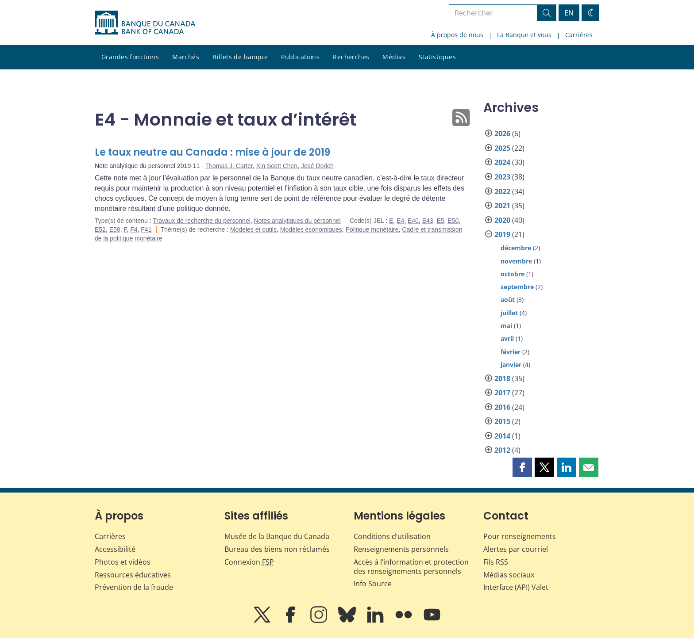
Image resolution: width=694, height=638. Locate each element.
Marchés (185, 57)
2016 (502, 407)
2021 (502, 205)
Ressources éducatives (133, 575)
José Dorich (317, 165)
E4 (400, 220)
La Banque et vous (524, 35)
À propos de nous (457, 35)
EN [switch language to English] (569, 13)
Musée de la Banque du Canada (276, 536)
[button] (522, 467)
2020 (502, 220)
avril (507, 338)
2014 (502, 436)
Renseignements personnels (401, 549)
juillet (509, 313)
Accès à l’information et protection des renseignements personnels (411, 566)
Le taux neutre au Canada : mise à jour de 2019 (212, 152)
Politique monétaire (372, 229)
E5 (440, 220)
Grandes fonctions (130, 57)
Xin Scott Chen (276, 165)
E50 (453, 220)
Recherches (351, 57)
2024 (502, 162)
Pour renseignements (519, 536)
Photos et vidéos (122, 562)
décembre (516, 248)
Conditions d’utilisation (392, 536)
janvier (511, 364)
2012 (502, 450)
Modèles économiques (311, 229)
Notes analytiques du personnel (297, 220)
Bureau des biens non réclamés (277, 549)
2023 (502, 177)
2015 (502, 421)
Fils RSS (495, 562)
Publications (300, 57)
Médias (393, 57)
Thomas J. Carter (229, 165)
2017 (502, 392)
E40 (413, 220)
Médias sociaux (508, 575)
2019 (502, 234)
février (510, 352)
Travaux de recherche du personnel (202, 220)
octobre (512, 274)
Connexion (249, 562)
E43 (427, 220)
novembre (516, 261)
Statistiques (437, 57)
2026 (502, 133)
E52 (100, 229)
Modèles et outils (253, 229)
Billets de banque (240, 57)
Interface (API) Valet (515, 587)
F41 (146, 229)
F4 (133, 229)
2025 (502, 148)
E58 (114, 229)
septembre (517, 287)
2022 (502, 191)
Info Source (373, 583)
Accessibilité (115, 549)
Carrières (579, 35)
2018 (502, 378)
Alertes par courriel (515, 549)
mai (506, 325)
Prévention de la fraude (134, 587)
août (508, 299)
